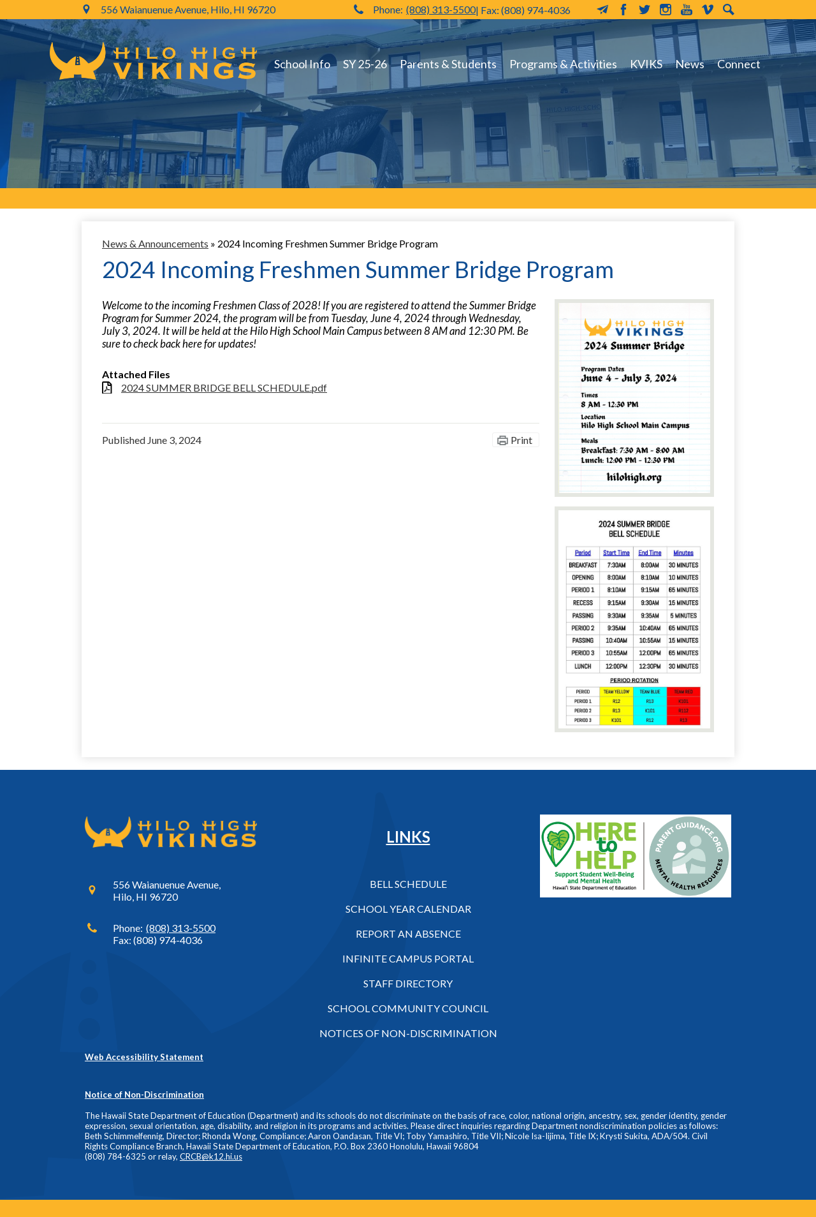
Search (728, 9)
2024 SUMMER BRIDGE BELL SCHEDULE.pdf (224, 387)
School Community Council (408, 1008)
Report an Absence (408, 933)
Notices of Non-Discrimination (408, 1033)
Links (408, 836)
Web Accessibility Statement (144, 1057)
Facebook (623, 9)
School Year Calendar (408, 909)
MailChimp (602, 9)
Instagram (665, 9)
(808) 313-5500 (441, 9)
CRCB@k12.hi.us (211, 1156)
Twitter (644, 9)
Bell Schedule (408, 884)
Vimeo (707, 9)
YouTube (686, 9)
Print (521, 440)
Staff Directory (408, 983)
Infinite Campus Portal (408, 958)
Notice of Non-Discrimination (144, 1094)
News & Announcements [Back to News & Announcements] (155, 243)
